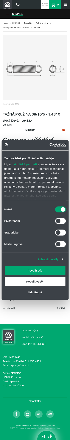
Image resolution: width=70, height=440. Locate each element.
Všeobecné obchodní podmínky (29, 428)
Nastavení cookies (52, 428)
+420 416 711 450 (23, 361)
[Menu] (65, 4)
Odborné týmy (30, 330)
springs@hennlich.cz (23, 365)
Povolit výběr (35, 281)
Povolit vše (35, 270)
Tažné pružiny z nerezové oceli (16, 28)
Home (5, 23)
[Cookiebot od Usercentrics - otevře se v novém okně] (50, 145)
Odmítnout (35, 292)
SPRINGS (17, 13)
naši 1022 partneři (24, 164)
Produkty (28, 23)
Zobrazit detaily (48, 259)
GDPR (12, 428)
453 (38, 361)
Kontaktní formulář (32, 337)
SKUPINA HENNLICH (34, 343)
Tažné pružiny (42, 23)
